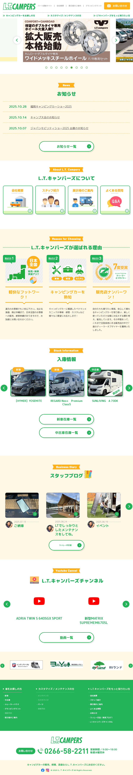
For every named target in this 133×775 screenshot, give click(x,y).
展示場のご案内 (75, 6)
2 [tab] (51, 67)
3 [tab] (56, 67)
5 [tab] (66, 67)
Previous (17, 40)
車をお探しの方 (13, 689)
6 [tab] (72, 67)
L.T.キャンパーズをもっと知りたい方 (110, 689)
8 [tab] (82, 67)
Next (116, 40)
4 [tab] (61, 67)
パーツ (40, 704)
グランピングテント (94, 6)
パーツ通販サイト (45, 6)
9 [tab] (87, 67)
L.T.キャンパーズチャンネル (101, 722)
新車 (6, 695)
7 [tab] (77, 67)
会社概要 (60, 6)
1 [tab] (46, 67)
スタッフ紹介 (95, 700)
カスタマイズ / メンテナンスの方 (56, 689)
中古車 (7, 700)
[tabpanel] (66, 40)
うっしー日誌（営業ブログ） (101, 717)
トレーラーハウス (12, 704)
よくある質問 (95, 708)
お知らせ (93, 713)
